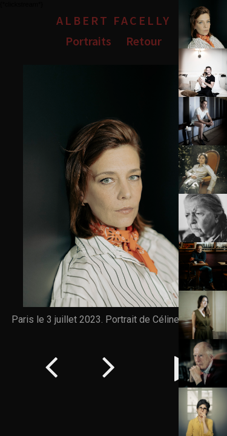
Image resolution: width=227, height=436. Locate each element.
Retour (144, 40)
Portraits (88, 40)
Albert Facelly (113, 20)
